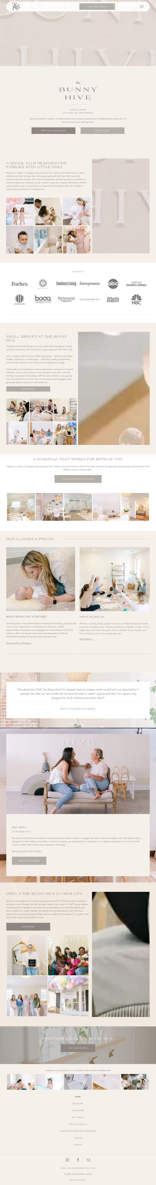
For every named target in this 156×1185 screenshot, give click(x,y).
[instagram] (67, 1160)
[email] (88, 1160)
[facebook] (78, 1160)
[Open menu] (141, 6)
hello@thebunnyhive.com (81, 1168)
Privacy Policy (78, 1180)
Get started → (86, 639)
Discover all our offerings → (19, 643)
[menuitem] (78, 1096)
